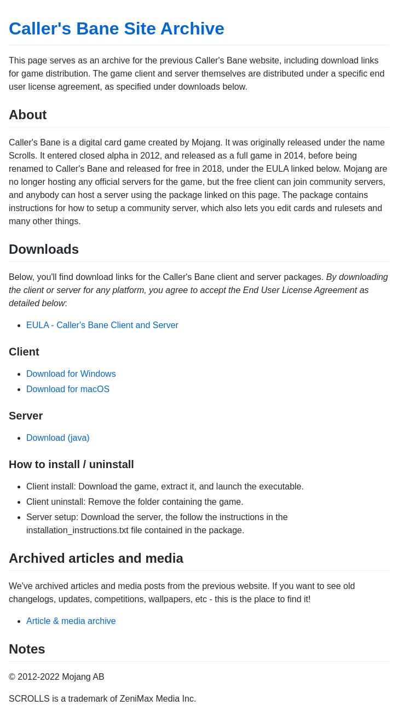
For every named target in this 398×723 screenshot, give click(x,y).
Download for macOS (67, 389)
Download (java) (58, 437)
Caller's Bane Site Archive (116, 28)
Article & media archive (71, 621)
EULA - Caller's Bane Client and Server (102, 325)
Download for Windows (71, 373)
